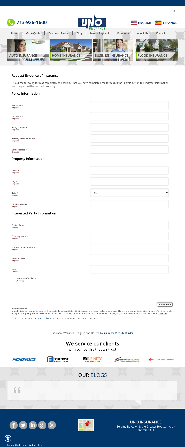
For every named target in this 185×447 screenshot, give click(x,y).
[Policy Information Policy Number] (129, 127)
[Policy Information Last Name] (129, 116)
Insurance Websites (63, 333)
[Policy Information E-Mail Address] (129, 149)
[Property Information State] (129, 192)
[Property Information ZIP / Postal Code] (129, 204)
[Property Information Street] (129, 170)
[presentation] (42, 288)
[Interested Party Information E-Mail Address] (129, 258)
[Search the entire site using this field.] (166, 3)
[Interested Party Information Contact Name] (129, 225)
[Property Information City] (129, 181)
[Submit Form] (165, 304)
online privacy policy (40, 318)
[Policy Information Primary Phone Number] (129, 138)
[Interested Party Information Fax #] (129, 269)
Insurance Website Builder (118, 333)
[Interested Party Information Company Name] (129, 236)
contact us (162, 313)
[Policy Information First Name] (129, 105)
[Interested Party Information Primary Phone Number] (129, 247)
